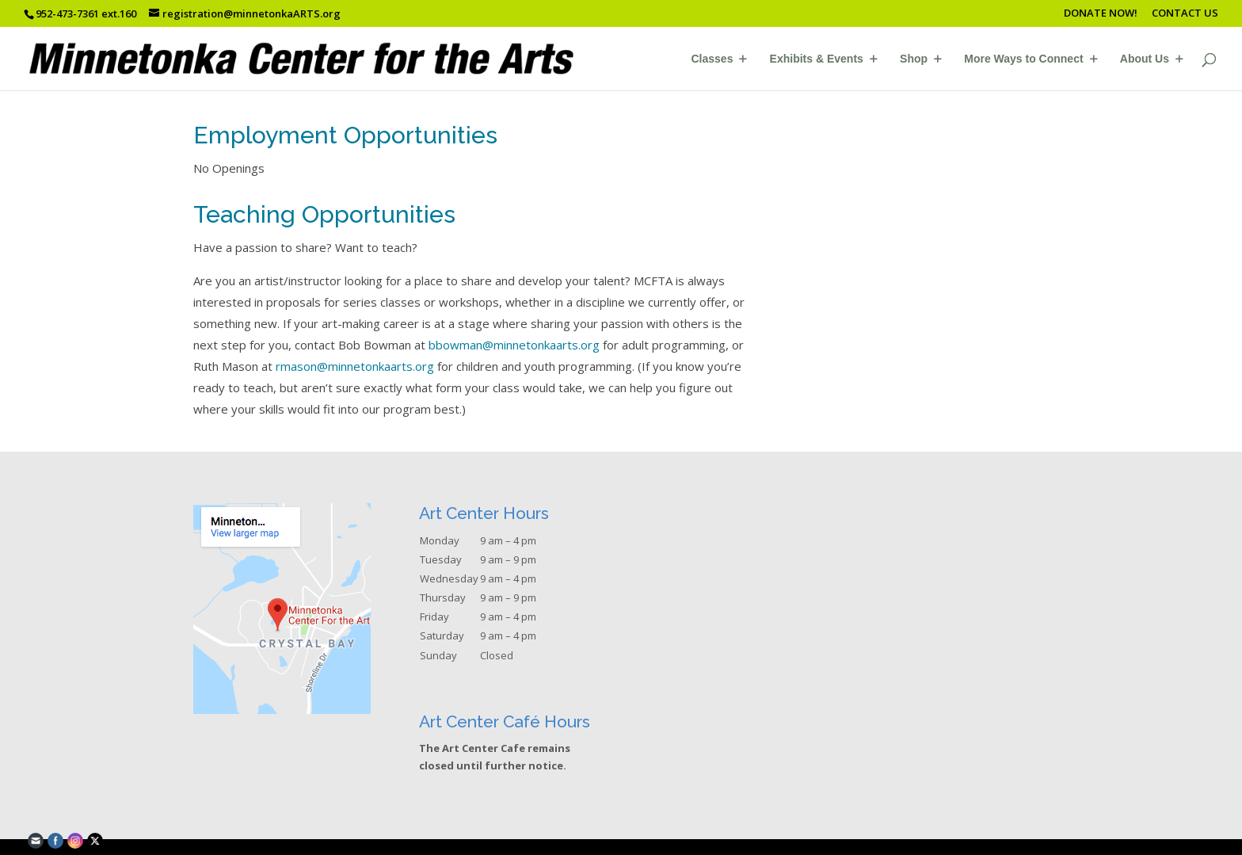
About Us (1144, 59)
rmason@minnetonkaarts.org (355, 366)
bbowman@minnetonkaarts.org (514, 345)
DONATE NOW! (1100, 14)
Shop (914, 59)
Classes (712, 59)
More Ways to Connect (1023, 59)
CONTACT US (1185, 14)
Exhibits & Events (816, 59)
